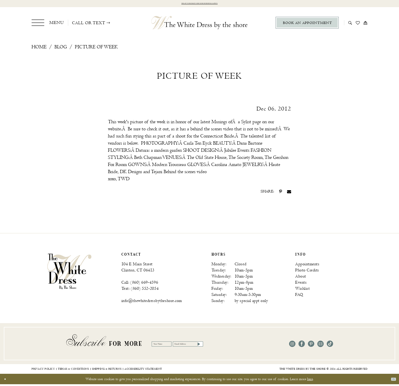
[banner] (69, 273)
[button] (47, 24)
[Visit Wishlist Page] (358, 24)
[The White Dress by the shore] (199, 24)
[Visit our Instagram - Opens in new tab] (292, 346)
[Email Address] (226, 346)
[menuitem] (47, 24)
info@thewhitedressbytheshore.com (151, 302)
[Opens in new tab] (197, 145)
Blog (60, 49)
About (300, 278)
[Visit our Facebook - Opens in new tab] (301, 346)
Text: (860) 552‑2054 (140, 290)
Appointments (307, 266)
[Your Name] (172, 346)
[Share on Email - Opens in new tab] (289, 193)
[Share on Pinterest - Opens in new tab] (280, 193)
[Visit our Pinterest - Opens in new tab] (311, 346)
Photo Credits (307, 272)
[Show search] (350, 24)
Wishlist (302, 290)
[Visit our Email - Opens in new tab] (320, 346)
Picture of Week (96, 49)
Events (301, 284)
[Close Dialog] (7, 380)
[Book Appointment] (307, 25)
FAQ (299, 296)
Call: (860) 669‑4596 (139, 284)
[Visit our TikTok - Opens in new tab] (330, 346)
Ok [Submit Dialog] (390, 381)
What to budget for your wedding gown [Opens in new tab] (200, 4)
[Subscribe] (252, 346)
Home (39, 49)
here (310, 381)
